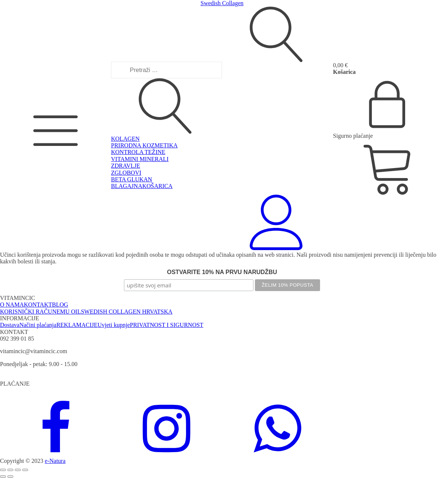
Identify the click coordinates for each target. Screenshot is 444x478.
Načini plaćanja (37, 325)
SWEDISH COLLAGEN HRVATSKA (126, 311)
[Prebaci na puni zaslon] (10, 470)
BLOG (60, 304)
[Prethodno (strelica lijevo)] (3, 476)
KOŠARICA (157, 186)
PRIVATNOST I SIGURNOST (167, 325)
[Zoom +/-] (3, 470)
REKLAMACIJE (76, 325)
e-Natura (55, 461)
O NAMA (12, 304)
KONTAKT (38, 304)
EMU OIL (68, 311)
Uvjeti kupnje (114, 325)
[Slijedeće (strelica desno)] (10, 476)
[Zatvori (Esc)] (25, 470)
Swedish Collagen (222, 3)
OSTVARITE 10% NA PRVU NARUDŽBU (222, 272)
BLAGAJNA (126, 186)
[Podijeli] (18, 470)
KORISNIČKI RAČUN (28, 311)
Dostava (9, 325)
